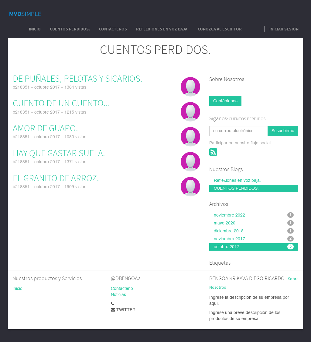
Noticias (118, 295)
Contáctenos (225, 101)
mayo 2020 (254, 223)
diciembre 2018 (254, 231)
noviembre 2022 (254, 215)
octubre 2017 (254, 246)
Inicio (17, 289)
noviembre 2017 (254, 239)
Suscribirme (283, 131)
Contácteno (122, 289)
